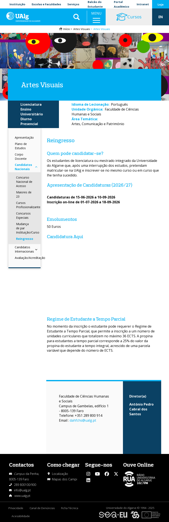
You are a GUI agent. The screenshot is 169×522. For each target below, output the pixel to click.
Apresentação (24, 137)
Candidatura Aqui (65, 236)
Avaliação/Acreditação (30, 258)
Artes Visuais (81, 29)
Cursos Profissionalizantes (29, 205)
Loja (161, 4)
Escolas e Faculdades (46, 4)
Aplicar (76, 16)
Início (66, 29)
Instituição (17, 4)
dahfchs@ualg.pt (83, 420)
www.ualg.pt (22, 496)
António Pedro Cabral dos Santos (141, 409)
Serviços (73, 4)
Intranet (143, 4)
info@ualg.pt (22, 490)
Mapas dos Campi (64, 479)
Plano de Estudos (21, 146)
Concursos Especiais (23, 215)
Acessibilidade (21, 516)
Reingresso (24, 239)
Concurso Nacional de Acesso (24, 181)
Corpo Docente (21, 156)
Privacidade (15, 508)
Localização (60, 474)
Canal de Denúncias (42, 508)
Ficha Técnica (69, 508)
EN (160, 17)
